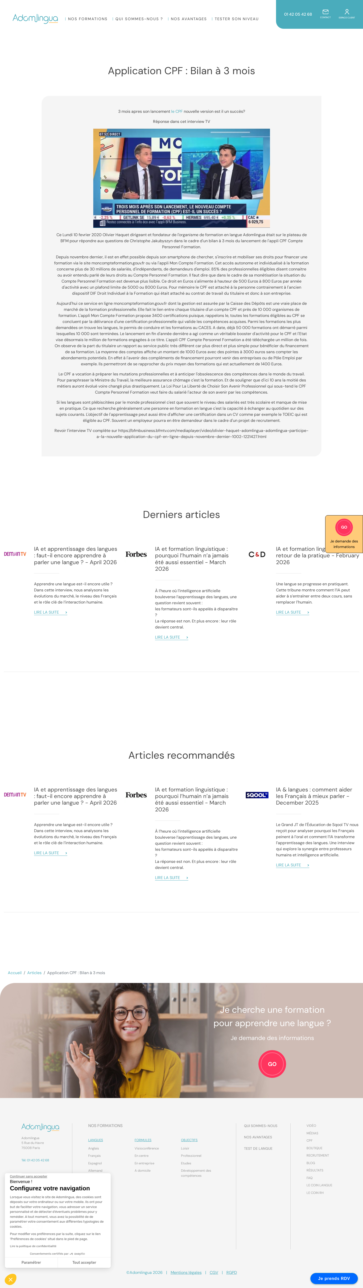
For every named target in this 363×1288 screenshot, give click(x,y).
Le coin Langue (319, 1185)
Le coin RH (315, 1193)
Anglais (93, 1148)
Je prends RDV (334, 1278)
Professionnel (191, 1156)
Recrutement (318, 1155)
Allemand (95, 1170)
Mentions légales (186, 1272)
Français (94, 1156)
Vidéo (311, 1125)
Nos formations (88, 18)
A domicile (142, 1170)
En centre (141, 1156)
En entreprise (144, 1163)
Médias (312, 1133)
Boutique (314, 1148)
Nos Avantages (189, 18)
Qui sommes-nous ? (139, 18)
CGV (214, 1272)
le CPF (177, 111)
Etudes (186, 1163)
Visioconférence (147, 1148)
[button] (11, 1279)
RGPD (231, 1272)
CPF (310, 1140)
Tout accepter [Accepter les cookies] (37, 1262)
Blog (311, 1163)
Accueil (15, 972)
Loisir (185, 1148)
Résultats (315, 1170)
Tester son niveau (237, 18)
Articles (34, 972)
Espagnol (95, 1163)
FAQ (310, 1178)
